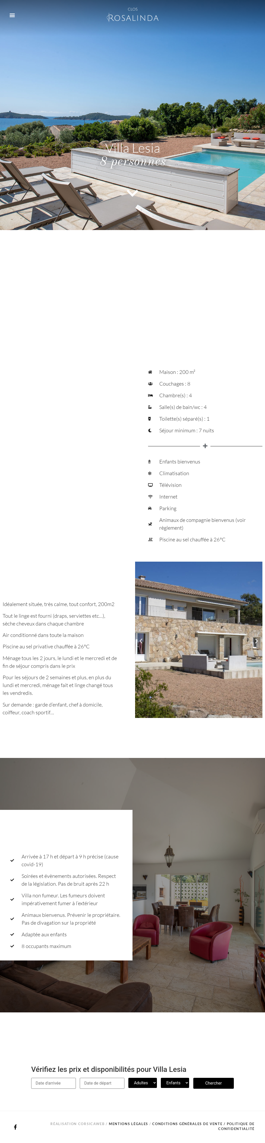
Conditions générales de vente (187, 1124)
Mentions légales (128, 1124)
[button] (12, 15)
